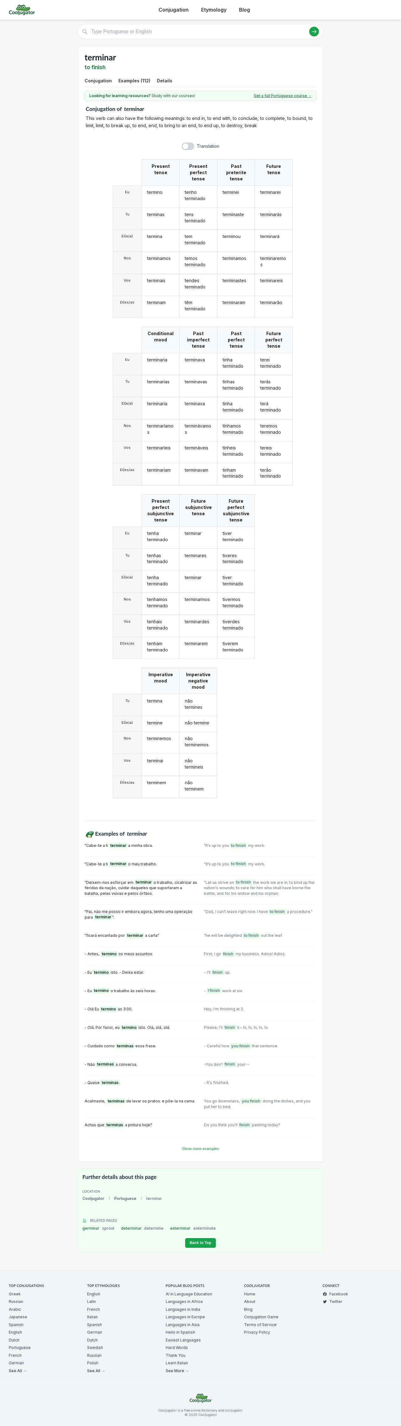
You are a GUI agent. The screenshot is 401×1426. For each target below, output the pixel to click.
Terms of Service (260, 1324)
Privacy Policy (257, 1332)
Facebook (335, 1294)
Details (164, 80)
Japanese (18, 1317)
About (249, 1301)
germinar (98, 1228)
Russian (16, 1301)
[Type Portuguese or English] (200, 31)
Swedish (95, 1347)
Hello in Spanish (180, 1332)
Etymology (214, 10)
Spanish (16, 1324)
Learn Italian (177, 1363)
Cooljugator (93, 1198)
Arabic (15, 1309)
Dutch (14, 1340)
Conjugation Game (261, 1317)
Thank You (175, 1355)
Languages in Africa (184, 1301)
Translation (208, 146)
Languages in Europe (185, 1317)
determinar (142, 1228)
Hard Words (177, 1347)
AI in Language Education (189, 1294)
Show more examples (200, 1149)
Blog (244, 10)
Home (249, 1294)
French (15, 1355)
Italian (92, 1317)
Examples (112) (134, 80)
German (16, 1363)
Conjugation (174, 10)
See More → (177, 1370)
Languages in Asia (183, 1324)
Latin (91, 1301)
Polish (92, 1363)
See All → (18, 1370)
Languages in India (183, 1309)
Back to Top (200, 1243)
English (15, 1332)
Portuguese (125, 1198)
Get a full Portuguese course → (283, 95)
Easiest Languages (183, 1340)
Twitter (332, 1301)
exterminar (193, 1228)
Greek (15, 1294)
